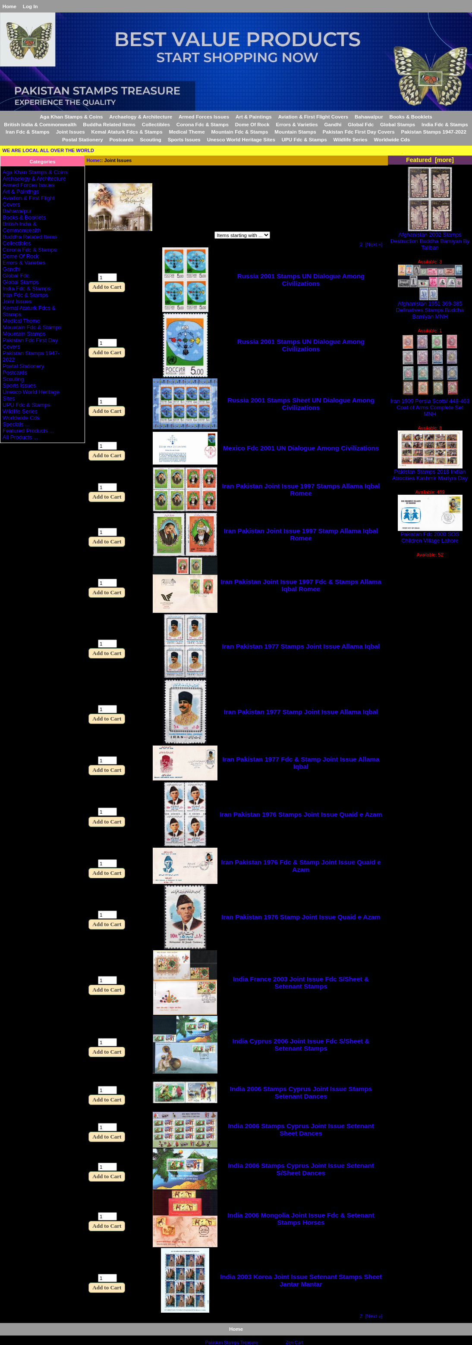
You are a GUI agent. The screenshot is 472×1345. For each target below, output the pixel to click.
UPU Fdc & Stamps (304, 139)
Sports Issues (184, 139)
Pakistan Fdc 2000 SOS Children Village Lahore (430, 535)
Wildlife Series (351, 139)
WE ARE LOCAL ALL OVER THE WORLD (48, 150)
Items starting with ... (177, 236)
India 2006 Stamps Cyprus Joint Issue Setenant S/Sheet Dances (301, 1169)
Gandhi (333, 124)
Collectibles (156, 124)
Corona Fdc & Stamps (202, 124)
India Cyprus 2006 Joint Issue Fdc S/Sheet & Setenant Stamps (301, 1044)
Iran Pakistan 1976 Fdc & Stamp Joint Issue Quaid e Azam (301, 865)
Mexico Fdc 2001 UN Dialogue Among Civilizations (301, 448)
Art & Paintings (254, 116)
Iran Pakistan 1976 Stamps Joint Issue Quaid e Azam (301, 814)
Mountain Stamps (295, 131)
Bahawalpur (369, 116)
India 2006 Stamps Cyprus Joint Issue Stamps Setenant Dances (301, 1092)
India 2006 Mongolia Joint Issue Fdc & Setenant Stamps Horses (300, 1218)
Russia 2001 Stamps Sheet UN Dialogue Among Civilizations (300, 403)
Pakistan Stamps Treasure (231, 1342)
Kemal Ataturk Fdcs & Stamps (127, 131)
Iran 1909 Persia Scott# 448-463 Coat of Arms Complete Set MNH (430, 405)
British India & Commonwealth (40, 124)
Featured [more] (430, 159)
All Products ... (20, 437)
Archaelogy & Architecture (140, 116)
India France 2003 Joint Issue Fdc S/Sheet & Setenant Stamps (301, 982)
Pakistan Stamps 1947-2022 (433, 131)
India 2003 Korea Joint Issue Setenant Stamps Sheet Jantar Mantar (301, 1280)
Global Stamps (397, 124)
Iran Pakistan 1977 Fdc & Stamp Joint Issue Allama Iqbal (300, 762)
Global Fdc (361, 124)
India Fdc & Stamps (445, 124)
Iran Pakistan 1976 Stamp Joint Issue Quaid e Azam (300, 917)
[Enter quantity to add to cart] (107, 277)
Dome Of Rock (252, 124)
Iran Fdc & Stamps (28, 131)
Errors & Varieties (297, 124)
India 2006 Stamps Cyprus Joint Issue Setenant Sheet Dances (301, 1129)
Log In (30, 6)
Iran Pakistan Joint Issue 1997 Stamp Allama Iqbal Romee (301, 534)
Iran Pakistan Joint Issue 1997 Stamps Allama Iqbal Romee (301, 489)
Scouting (150, 139)
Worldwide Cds (392, 139)
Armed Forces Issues (204, 116)
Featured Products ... (28, 431)
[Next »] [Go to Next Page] (374, 244)
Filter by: (99, 236)
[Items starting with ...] (242, 235)
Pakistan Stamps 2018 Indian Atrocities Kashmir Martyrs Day (430, 472)
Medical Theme (187, 131)
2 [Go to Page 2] (361, 244)
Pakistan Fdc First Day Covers (359, 131)
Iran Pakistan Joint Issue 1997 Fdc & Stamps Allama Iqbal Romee (300, 585)
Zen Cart (294, 1342)
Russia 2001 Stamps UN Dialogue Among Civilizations (301, 279)
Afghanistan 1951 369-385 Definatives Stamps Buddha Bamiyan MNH (430, 307)
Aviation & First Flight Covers (313, 116)
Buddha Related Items (109, 124)
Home (9, 6)
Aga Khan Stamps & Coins (71, 116)
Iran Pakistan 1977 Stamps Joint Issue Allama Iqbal (301, 646)
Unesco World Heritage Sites (241, 139)
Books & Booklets (411, 116)
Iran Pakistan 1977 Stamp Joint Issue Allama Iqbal (301, 711)
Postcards (121, 139)
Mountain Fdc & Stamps (239, 131)
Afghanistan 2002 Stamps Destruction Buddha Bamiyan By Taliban (430, 238)
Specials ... (16, 424)
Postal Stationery (82, 139)
